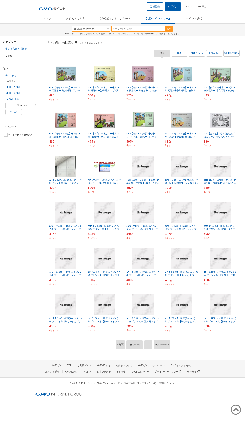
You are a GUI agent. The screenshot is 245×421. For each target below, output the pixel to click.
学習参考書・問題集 (16, 48)
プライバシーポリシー (167, 371)
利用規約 (121, 371)
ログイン (173, 6)
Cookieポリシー (140, 371)
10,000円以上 (12, 98)
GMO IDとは (103, 365)
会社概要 (193, 371)
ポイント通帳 (194, 18)
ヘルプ (189, 6)
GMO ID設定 (200, 6)
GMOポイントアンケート (115, 18)
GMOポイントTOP (62, 365)
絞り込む (14, 112)
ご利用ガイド (84, 365)
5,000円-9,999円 (13, 93)
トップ (47, 18)
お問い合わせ (104, 371)
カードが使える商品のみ (18, 135)
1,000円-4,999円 (13, 87)
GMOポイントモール (158, 18)
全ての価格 (11, 75)
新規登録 (155, 6)
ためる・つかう (75, 18)
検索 (169, 28)
